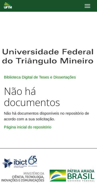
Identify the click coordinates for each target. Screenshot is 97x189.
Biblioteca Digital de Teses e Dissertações (40, 77)
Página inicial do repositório (27, 127)
